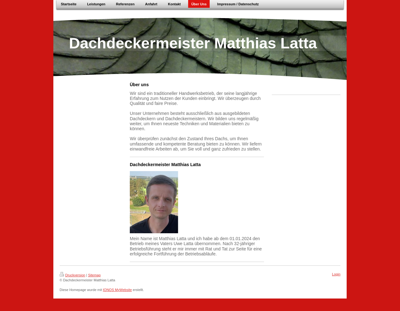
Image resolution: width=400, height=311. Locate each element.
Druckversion (72, 275)
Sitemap (94, 275)
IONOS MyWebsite (117, 290)
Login (336, 274)
